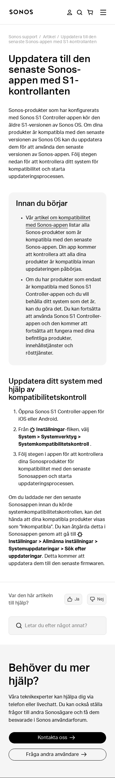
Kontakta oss (56, 737)
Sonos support (23, 37)
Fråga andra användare (56, 754)
